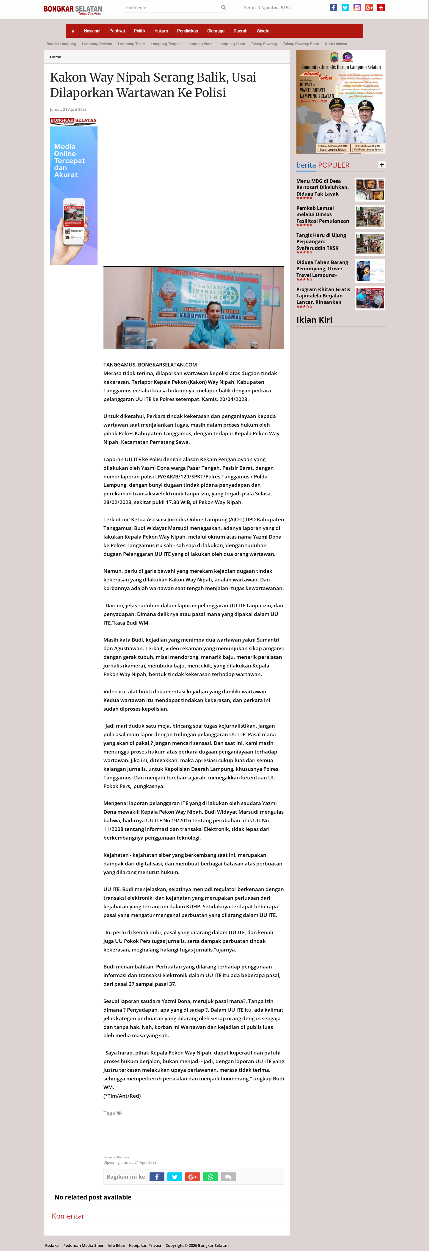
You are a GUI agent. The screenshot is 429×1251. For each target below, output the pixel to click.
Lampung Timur (131, 44)
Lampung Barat (199, 44)
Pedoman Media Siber (83, 1245)
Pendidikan (187, 31)
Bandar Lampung (61, 44)
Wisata (263, 31)
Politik (139, 31)
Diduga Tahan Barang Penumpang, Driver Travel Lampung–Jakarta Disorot (322, 272)
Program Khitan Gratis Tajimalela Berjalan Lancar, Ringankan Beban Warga (323, 299)
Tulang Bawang (264, 44)
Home (55, 57)
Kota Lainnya (336, 44)
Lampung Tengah (165, 44)
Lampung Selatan (97, 44)
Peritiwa (117, 31)
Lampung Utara (232, 44)
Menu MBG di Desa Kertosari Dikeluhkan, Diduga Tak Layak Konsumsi (322, 191)
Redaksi (52, 1245)
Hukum (161, 31)
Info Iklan (116, 1245)
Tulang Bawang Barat (301, 44)
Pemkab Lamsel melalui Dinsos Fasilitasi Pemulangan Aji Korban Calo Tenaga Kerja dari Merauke (323, 221)
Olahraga (215, 31)
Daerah (240, 31)
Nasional (92, 31)
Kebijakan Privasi (145, 1245)
